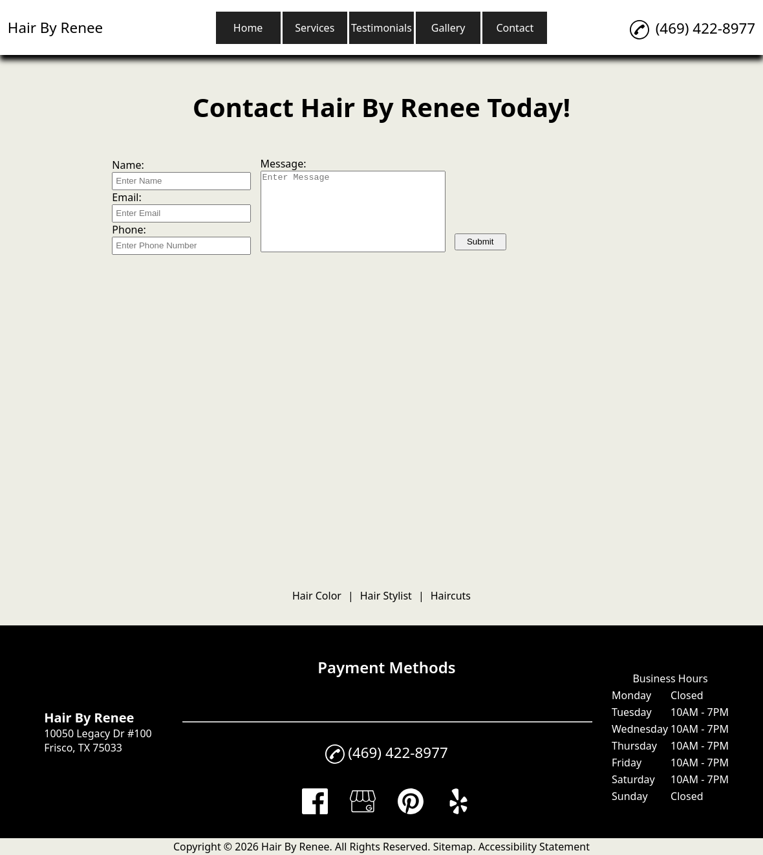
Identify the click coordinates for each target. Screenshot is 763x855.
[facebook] (315, 810)
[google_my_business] (362, 810)
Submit (480, 241)
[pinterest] (410, 810)
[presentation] (553, 200)
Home (248, 28)
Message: (283, 164)
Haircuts (451, 596)
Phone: (128, 229)
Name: (128, 165)
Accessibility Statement (534, 846)
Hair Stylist (386, 596)
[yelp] (458, 810)
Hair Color (316, 596)
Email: (126, 197)
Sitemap (453, 846)
